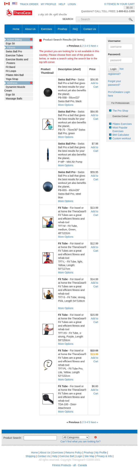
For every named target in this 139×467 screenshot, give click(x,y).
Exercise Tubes (13, 55)
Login (72, 4)
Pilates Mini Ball (14, 75)
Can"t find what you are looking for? (80, 441)
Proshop (62, 29)
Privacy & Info (104, 456)
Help (62, 4)
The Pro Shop (120, 110)
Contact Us (89, 29)
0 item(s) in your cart (119, 4)
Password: (114, 54)
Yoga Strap (11, 79)
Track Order (29, 4)
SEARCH (67, 19)
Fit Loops (10, 71)
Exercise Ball (66, 456)
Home (16, 29)
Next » (94, 45)
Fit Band (9, 67)
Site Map (89, 456)
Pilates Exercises (122, 123)
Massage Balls (13, 98)
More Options (65, 104)
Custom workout (122, 138)
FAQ (75, 29)
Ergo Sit (9, 43)
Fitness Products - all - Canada (69, 465)
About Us (30, 29)
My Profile (48, 4)
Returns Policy (73, 452)
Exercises (46, 29)
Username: (114, 40)
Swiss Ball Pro (13, 51)
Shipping (30, 456)
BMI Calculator (121, 134)
